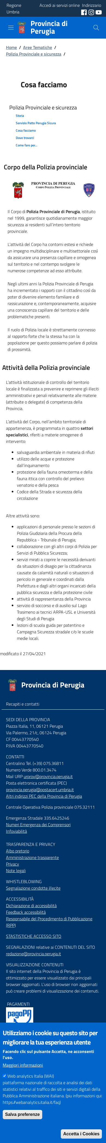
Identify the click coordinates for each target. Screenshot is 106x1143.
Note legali (16, 870)
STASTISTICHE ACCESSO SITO (33, 936)
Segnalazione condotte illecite (33, 888)
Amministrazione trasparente (32, 857)
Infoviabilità (16, 831)
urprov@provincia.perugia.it (48, 776)
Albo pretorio (17, 851)
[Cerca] (96, 27)
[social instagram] (92, 11)
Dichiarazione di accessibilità (31, 905)
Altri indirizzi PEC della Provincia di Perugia (44, 796)
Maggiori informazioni (23, 1078)
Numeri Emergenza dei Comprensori (38, 824)
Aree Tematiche (37, 47)
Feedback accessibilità (26, 912)
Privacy (12, 864)
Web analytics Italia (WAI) (30, 1089)
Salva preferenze (22, 1127)
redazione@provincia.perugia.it (33, 953)
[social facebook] (84, 11)
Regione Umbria (14, 8)
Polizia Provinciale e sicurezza (33, 54)
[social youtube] (98, 11)
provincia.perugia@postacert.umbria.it (40, 789)
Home (11, 47)
